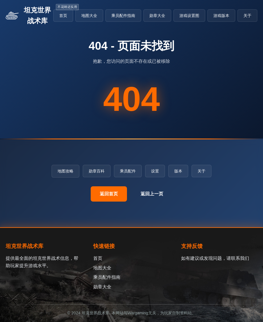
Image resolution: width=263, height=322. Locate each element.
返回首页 (109, 193)
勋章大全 (157, 15)
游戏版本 (221, 15)
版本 (178, 171)
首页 (63, 15)
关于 (247, 15)
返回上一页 (152, 193)
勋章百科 (97, 171)
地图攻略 (65, 171)
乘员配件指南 (123, 15)
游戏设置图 (189, 15)
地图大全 (89, 15)
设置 (155, 171)
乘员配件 (128, 171)
